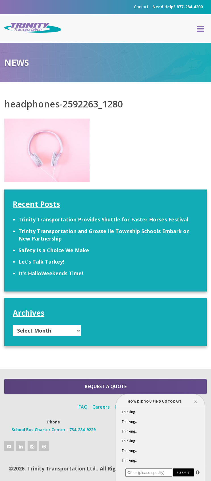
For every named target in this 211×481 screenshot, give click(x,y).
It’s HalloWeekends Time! (50, 273)
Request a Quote (106, 386)
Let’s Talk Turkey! (41, 261)
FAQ (83, 407)
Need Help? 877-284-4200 (177, 6)
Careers (101, 407)
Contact (141, 6)
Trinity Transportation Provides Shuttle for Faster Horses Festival (103, 219)
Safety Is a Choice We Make (53, 250)
